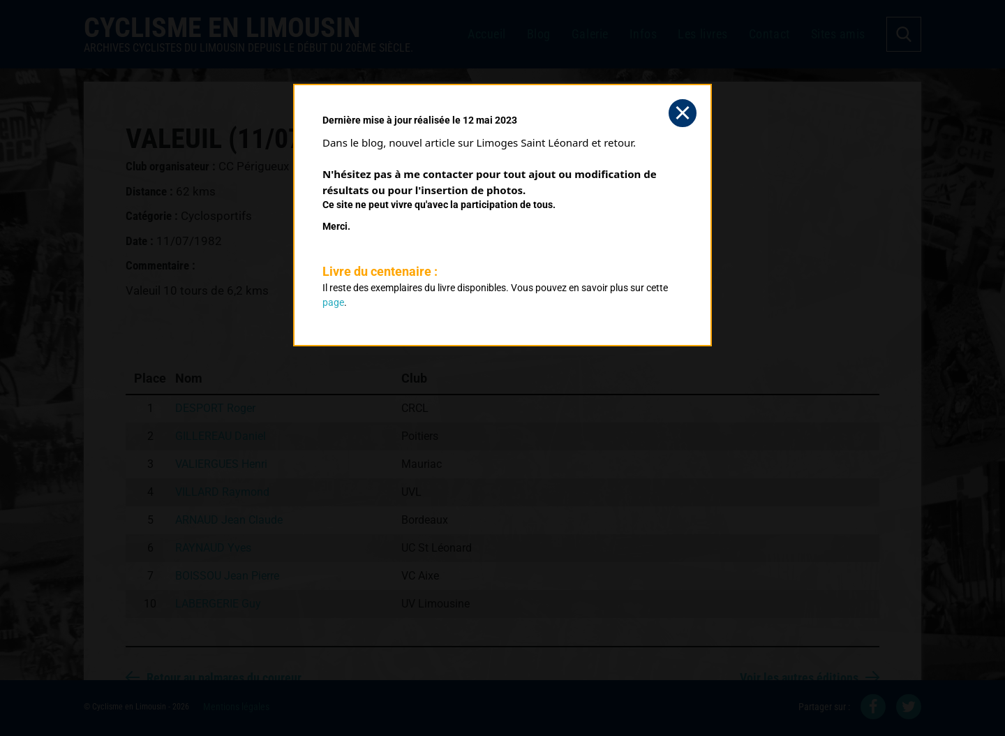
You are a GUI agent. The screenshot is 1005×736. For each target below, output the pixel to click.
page (333, 302)
